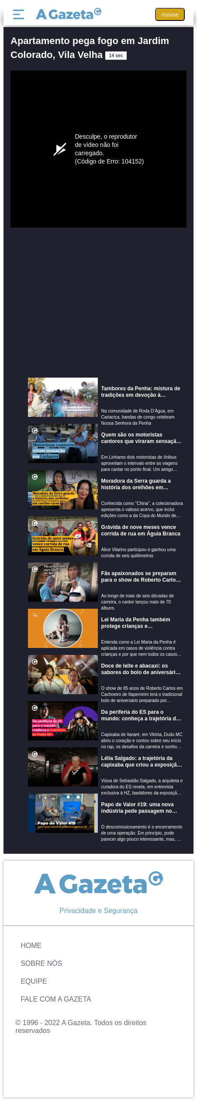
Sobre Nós (41, 963)
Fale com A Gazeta (56, 999)
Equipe (34, 981)
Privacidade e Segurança (98, 910)
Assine (170, 14)
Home (31, 945)
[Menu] (20, 14)
